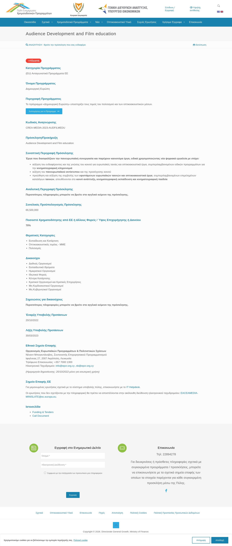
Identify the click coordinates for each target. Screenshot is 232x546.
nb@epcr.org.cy (85, 365)
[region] (116, 540)
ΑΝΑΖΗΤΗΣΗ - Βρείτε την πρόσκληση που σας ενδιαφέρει (56, 45)
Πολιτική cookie (81, 540)
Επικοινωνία (86, 513)
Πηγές (102, 513)
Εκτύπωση (199, 45)
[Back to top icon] (116, 525)
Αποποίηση (117, 513)
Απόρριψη (201, 540)
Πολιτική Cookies (138, 513)
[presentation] (62, 484)
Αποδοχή (220, 540)
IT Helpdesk (133, 387)
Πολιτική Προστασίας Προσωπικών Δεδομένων (177, 513)
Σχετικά (39, 513)
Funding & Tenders (42, 412)
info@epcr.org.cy (65, 365)
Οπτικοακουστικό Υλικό (61, 513)
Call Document (40, 415)
